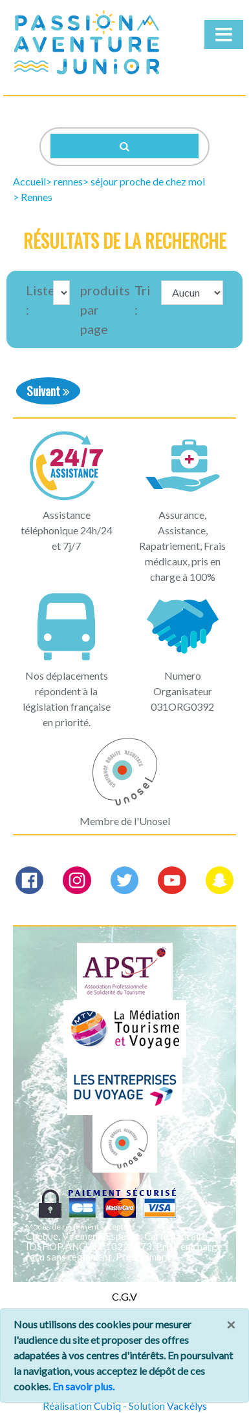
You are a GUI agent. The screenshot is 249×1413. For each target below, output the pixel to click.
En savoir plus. (83, 1386)
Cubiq (107, 1405)
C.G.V (124, 1296)
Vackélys (187, 1405)
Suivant (48, 390)
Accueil (29, 181)
